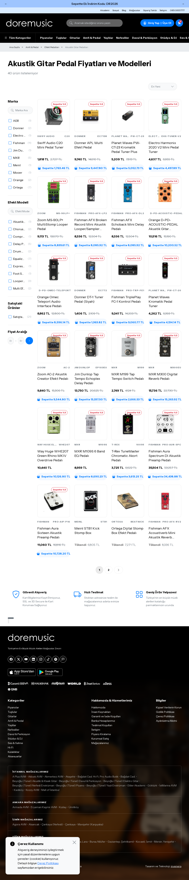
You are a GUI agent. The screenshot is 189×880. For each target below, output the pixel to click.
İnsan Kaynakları (101, 712)
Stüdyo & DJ (168, 37)
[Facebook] (11, 659)
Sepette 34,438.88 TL (165, 476)
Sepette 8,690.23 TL (91, 476)
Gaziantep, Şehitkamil (121, 841)
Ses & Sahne (15, 743)
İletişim (163, 10)
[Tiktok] (48, 659)
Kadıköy (19, 790)
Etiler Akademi (136, 785)
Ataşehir (70, 776)
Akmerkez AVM (54, 776)
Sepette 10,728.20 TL (53, 553)
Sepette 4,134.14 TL (164, 322)
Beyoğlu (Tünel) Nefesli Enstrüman (33, 785)
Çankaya (70, 824)
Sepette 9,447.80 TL (90, 168)
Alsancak (34, 824)
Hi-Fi (10, 747)
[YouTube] (26, 659)
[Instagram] (40, 659)
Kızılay (62, 807)
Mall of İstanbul (50, 790)
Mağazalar (134, 10)
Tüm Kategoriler (17, 38)
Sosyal (115, 10)
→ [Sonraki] (183, 4)
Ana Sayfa (14, 47)
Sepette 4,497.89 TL (165, 168)
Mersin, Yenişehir (164, 841)
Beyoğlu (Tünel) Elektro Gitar (121, 781)
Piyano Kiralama (101, 734)
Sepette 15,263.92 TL (165, 399)
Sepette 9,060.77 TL (128, 322)
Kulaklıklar (13, 752)
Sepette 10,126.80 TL (53, 476)
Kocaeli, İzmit (144, 841)
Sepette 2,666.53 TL (128, 399)
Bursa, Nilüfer (97, 841)
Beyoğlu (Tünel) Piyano (70, 785)
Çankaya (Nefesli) (52, 824)
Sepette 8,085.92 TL (90, 245)
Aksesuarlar (15, 756)
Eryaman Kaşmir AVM (44, 807)
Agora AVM (19, 824)
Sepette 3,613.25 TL (127, 476)
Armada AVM (20, 807)
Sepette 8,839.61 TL (54, 245)
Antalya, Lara (80, 841)
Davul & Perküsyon (144, 37)
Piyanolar (46, 37)
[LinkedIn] (33, 659)
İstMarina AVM (168, 785)
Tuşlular (61, 37)
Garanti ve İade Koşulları (106, 716)
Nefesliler (122, 37)
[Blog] (63, 659)
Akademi (104, 10)
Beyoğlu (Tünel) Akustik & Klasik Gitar (34, 781)
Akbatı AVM (35, 776)
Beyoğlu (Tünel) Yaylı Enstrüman (106, 785)
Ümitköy (74, 807)
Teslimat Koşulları (101, 725)
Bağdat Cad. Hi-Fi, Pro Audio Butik (98, 776)
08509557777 (177, 10)
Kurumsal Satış (100, 738)
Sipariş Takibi (150, 10)
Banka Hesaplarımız (103, 720)
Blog (124, 10)
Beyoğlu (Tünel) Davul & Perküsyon (80, 781)
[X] (18, 659)
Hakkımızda (98, 707)
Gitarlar (75, 37)
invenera (176, 866)
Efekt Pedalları (52, 47)
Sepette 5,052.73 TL (128, 168)
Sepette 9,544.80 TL (53, 399)
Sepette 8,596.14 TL (54, 322)
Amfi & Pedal (92, 37)
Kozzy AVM (32, 790)
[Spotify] (55, 659)
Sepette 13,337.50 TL (90, 399)
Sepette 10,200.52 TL (165, 245)
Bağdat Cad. (128, 776)
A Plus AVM (19, 776)
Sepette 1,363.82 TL (90, 322)
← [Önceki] (5, 4)
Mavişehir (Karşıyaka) (90, 824)
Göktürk (152, 785)
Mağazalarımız (100, 743)
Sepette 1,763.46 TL (54, 168)
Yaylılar (108, 37)
